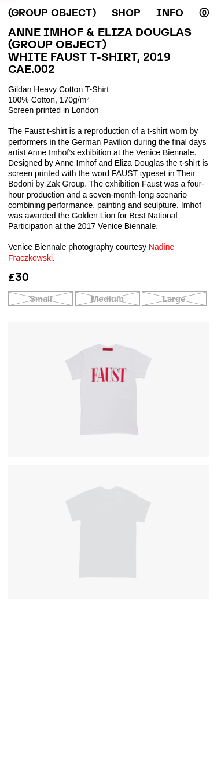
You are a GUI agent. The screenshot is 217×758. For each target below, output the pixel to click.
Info (169, 13)
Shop (126, 13)
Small (41, 299)
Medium (107, 299)
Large (174, 299)
